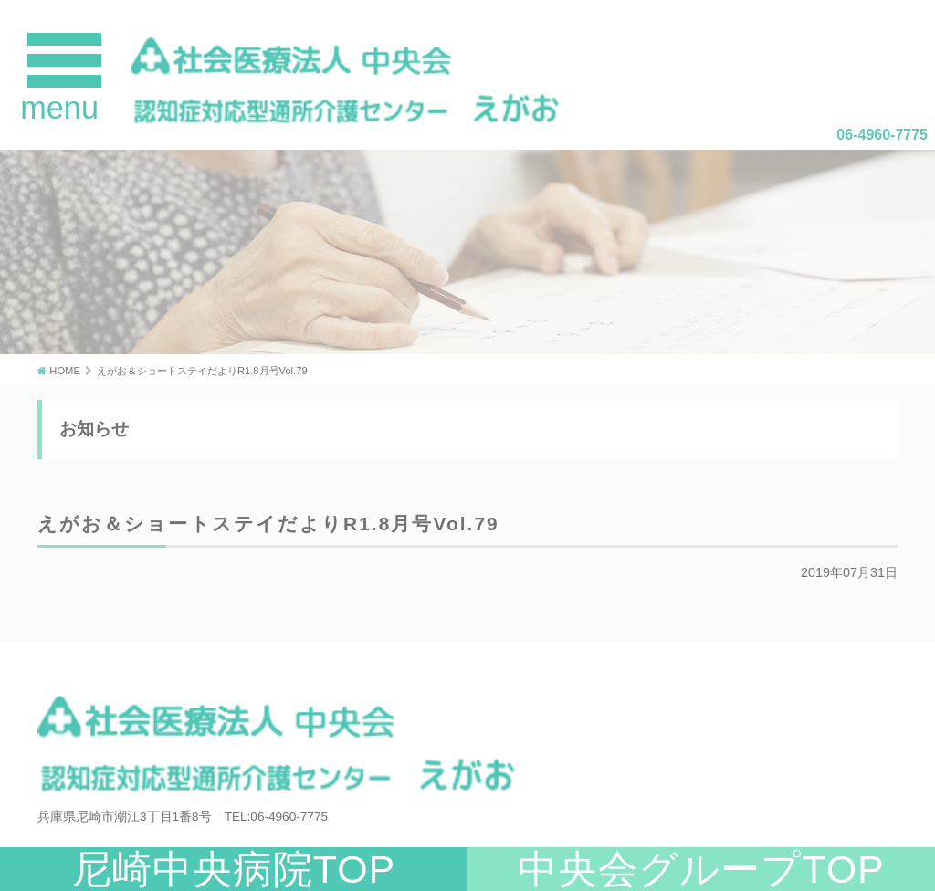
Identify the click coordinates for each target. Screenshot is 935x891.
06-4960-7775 (882, 134)
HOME (64, 370)
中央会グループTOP (701, 869)
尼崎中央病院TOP (234, 869)
